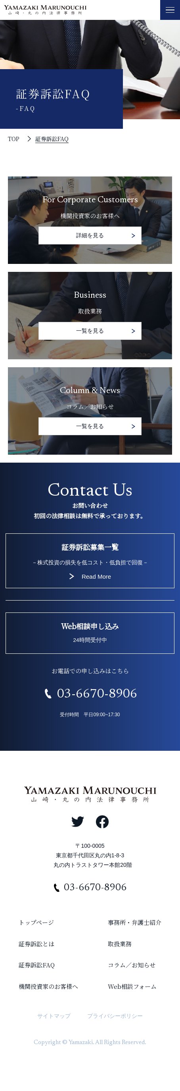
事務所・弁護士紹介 (134, 922)
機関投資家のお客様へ (48, 986)
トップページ (36, 922)
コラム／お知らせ (131, 965)
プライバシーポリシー (115, 1016)
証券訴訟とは (36, 944)
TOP (13, 139)
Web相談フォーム (132, 986)
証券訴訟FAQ (52, 139)
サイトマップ (54, 1016)
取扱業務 (120, 944)
